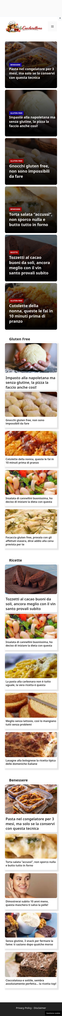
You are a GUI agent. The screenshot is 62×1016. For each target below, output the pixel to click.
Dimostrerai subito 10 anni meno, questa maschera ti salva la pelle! (27, 903)
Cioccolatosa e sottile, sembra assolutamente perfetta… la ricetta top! (31, 982)
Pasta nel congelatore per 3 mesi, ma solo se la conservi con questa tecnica (32, 73)
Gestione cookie (53, 1013)
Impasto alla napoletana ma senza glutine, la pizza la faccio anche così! (32, 121)
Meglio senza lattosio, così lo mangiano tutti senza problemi (31, 722)
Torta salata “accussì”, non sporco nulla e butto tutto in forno (30, 219)
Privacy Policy (24, 1008)
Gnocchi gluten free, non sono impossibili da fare (29, 171)
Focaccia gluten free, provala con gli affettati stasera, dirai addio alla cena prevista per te (30, 541)
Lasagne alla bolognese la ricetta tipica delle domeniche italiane (31, 762)
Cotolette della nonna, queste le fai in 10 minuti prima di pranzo (31, 313)
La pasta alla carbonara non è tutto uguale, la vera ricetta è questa (28, 683)
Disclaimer (40, 1008)
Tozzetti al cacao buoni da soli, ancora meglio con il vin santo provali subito (29, 265)
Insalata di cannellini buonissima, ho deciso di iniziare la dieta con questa (29, 500)
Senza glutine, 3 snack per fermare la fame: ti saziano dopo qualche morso (29, 942)
